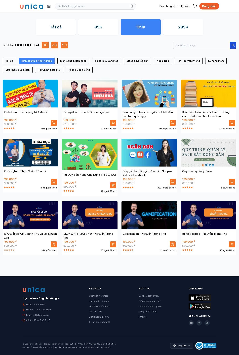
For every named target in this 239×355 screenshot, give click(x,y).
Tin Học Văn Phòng (188, 60)
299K (183, 27)
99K (98, 27)
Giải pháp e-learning (149, 301)
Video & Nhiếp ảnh (137, 60)
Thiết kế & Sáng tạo (106, 60)
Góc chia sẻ (95, 311)
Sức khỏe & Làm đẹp (17, 69)
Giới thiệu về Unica (98, 295)
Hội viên (185, 6)
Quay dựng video (148, 311)
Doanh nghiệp (168, 6)
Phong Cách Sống (79, 69)
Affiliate (143, 316)
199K (141, 27)
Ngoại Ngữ (163, 60)
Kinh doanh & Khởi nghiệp (36, 60)
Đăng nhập (209, 6)
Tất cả (56, 27)
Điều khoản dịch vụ (99, 316)
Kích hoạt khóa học (99, 306)
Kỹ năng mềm (216, 60)
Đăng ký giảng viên (149, 295)
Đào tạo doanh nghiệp (150, 306)
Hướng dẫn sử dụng (99, 301)
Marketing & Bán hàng (73, 60)
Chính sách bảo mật (99, 322)
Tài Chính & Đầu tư (49, 69)
